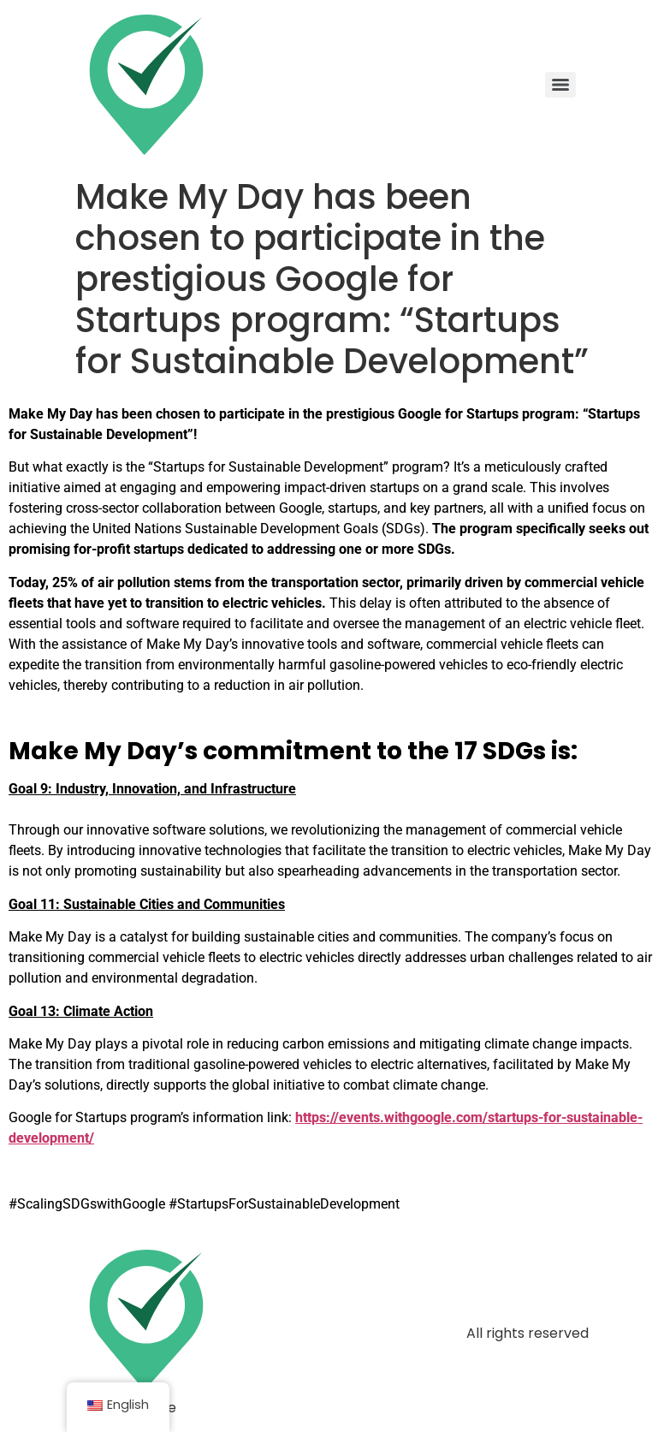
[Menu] (560, 85)
